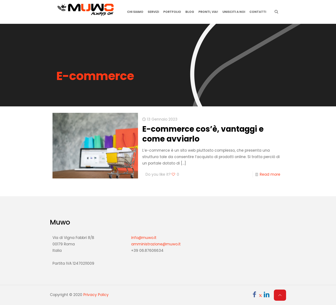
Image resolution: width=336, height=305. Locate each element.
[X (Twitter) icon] (260, 295)
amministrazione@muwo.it (156, 244)
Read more (270, 174)
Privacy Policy (96, 294)
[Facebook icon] (254, 295)
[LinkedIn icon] (266, 295)
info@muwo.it (143, 237)
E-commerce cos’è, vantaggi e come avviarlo (203, 134)
